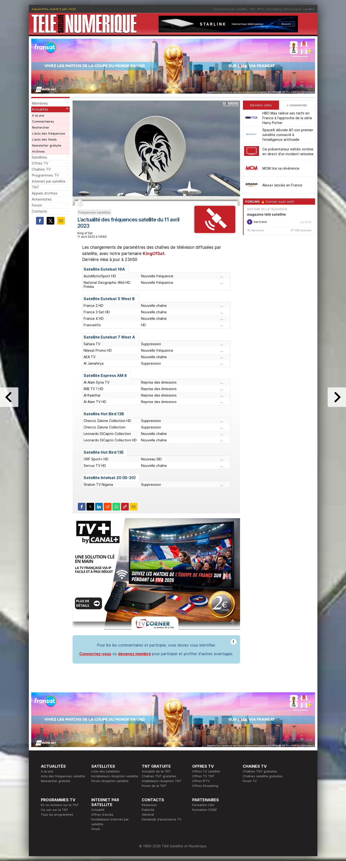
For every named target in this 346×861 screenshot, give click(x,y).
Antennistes (42, 199)
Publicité (148, 810)
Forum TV (250, 781)
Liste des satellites (105, 771)
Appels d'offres (44, 193)
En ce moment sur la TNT (60, 805)
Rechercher (40, 127)
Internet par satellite (299, 9)
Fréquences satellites (94, 212)
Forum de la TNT (154, 786)
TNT (252, 9)
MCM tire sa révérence (280, 168)
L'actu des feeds (44, 139)
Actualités (40, 109)
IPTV (261, 9)
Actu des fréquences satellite (63, 776)
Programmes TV (45, 175)
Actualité (98, 810)
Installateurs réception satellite (114, 776)
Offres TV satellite (206, 771)
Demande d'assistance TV (161, 819)
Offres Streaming (205, 786)
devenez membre (134, 653)
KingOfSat (154, 253)
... (221, 276)
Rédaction (149, 805)
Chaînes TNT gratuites (159, 776)
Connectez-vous (95, 653)
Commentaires (43, 121)
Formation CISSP (204, 810)
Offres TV (40, 163)
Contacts (39, 211)
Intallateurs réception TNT (161, 781)
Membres (40, 103)
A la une (38, 115)
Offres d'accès (102, 814)
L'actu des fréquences (48, 133)
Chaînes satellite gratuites (263, 776)
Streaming (274, 9)
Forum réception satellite (110, 781)
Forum (37, 205)
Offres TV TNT (203, 776)
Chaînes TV (41, 169)
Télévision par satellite (230, 9)
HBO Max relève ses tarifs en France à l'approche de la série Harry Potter (287, 118)
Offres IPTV (201, 781)
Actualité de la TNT (156, 771)
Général (148, 814)
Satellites (39, 157)
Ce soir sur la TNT (54, 810)
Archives (38, 151)
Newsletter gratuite (46, 145)
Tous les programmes (57, 814)
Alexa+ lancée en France (282, 185)
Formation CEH (203, 805)
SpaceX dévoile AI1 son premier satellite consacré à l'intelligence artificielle (287, 135)
